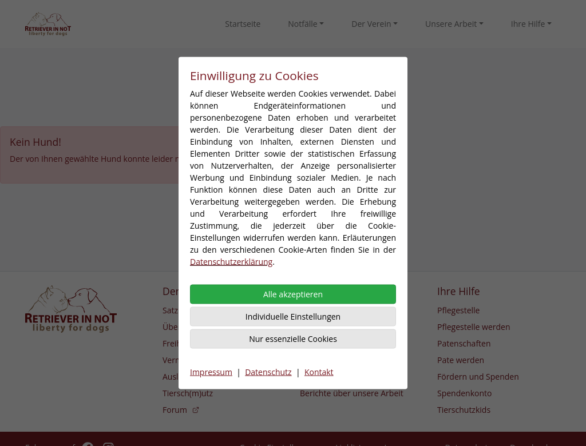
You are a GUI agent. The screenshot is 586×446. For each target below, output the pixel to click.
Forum (181, 409)
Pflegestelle (458, 310)
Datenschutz (268, 372)
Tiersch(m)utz (188, 393)
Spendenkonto (464, 393)
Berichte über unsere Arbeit (351, 393)
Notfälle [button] (302, 23)
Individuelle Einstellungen (293, 316)
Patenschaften (464, 343)
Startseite (242, 23)
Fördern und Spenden (478, 376)
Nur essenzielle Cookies (293, 338)
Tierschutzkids (463, 409)
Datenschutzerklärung (231, 261)
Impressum (211, 372)
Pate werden (460, 360)
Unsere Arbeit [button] (451, 23)
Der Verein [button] (371, 23)
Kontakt (319, 372)
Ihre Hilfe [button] (528, 23)
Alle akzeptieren (293, 294)
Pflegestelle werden (473, 326)
